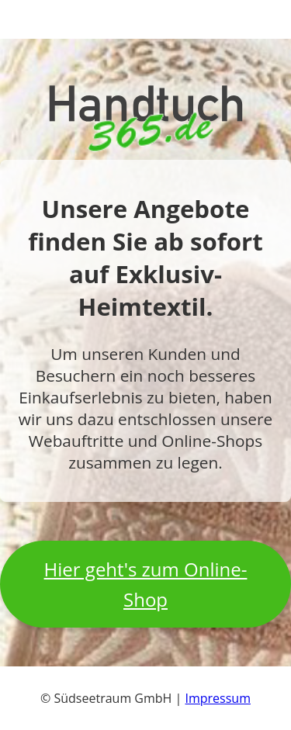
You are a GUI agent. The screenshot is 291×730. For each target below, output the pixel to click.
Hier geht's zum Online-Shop (146, 584)
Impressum (218, 698)
